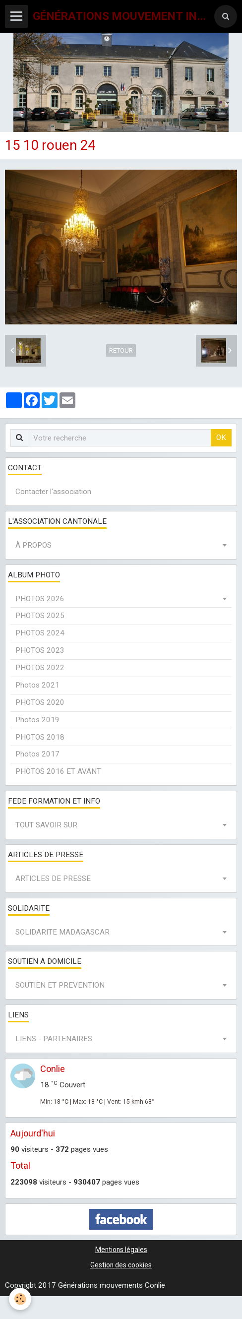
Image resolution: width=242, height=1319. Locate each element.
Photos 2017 (37, 754)
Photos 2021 (37, 685)
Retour (121, 350)
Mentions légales (121, 1250)
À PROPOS (33, 545)
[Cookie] (20, 1299)
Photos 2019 (37, 719)
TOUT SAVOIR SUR (46, 824)
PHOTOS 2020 (39, 702)
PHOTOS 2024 (39, 632)
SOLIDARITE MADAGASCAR (62, 932)
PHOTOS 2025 (39, 615)
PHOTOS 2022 (39, 667)
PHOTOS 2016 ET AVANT (58, 771)
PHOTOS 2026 (39, 598)
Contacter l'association (53, 491)
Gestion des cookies (121, 1265)
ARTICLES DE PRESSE (53, 878)
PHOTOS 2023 (39, 650)
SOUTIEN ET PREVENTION (60, 985)
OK (221, 437)
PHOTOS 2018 (39, 737)
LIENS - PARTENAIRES (53, 1038)
